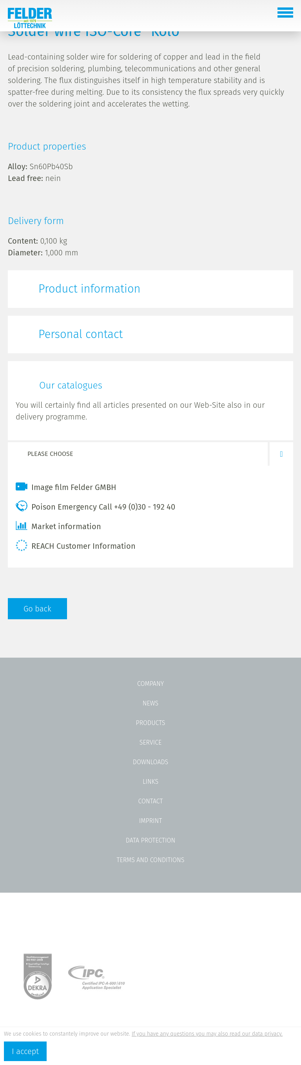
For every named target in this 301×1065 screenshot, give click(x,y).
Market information (58, 526)
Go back (37, 608)
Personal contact (80, 334)
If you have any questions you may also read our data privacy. (207, 1034)
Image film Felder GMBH (66, 486)
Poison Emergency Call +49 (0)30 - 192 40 (95, 506)
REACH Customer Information (76, 545)
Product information (89, 289)
